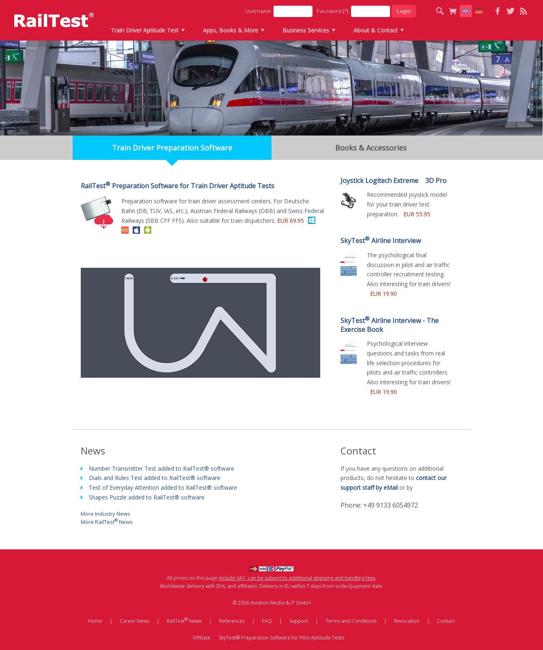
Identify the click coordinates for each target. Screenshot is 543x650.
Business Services (305, 30)
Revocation (407, 621)
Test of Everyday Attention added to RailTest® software (163, 487)
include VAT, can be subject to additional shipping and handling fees (297, 578)
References (232, 621)
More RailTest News (107, 521)
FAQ (267, 621)
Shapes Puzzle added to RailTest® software (147, 497)
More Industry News (105, 513)
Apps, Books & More (230, 30)
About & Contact (375, 30)
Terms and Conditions (351, 621)
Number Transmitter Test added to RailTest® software (161, 468)
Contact (446, 621)
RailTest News (184, 620)
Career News (134, 621)
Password (333, 11)
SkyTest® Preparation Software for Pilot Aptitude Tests (281, 637)
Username (258, 11)
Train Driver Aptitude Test (145, 30)
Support (298, 621)
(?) (346, 11)
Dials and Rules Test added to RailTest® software (154, 478)
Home (95, 621)
